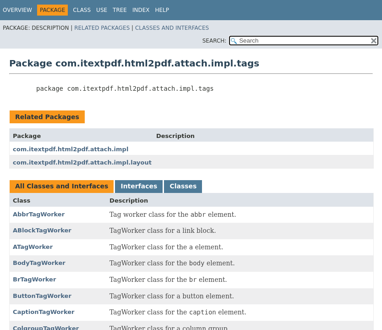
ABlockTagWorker (42, 230)
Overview (17, 10)
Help (162, 10)
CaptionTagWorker (44, 311)
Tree (120, 10)
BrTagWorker (34, 279)
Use (101, 10)
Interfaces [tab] (138, 186)
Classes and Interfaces (172, 28)
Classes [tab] (182, 186)
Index (141, 10)
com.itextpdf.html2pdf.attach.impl (70, 149)
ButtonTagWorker (42, 295)
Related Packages (102, 28)
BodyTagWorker (39, 262)
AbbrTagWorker (39, 214)
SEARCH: (214, 41)
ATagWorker (33, 246)
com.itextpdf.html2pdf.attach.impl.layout (82, 162)
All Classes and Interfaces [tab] (61, 186)
